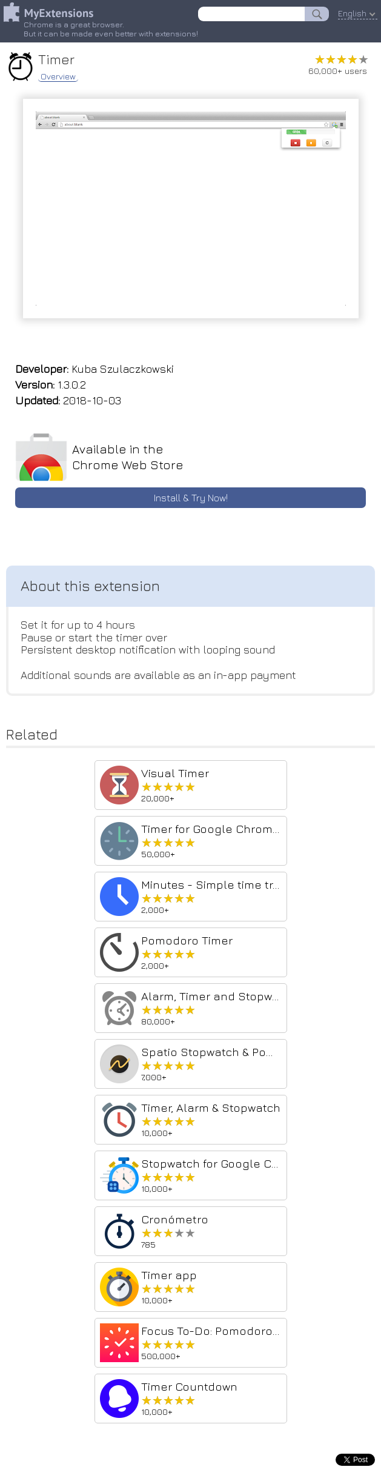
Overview (58, 76)
